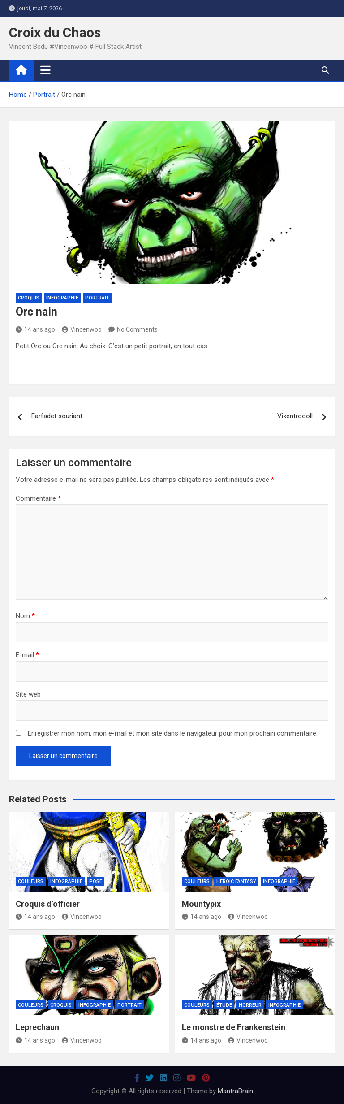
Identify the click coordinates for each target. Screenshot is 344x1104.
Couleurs (30, 881)
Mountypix (201, 904)
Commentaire (38, 498)
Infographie (62, 298)
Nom (25, 616)
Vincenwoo (82, 329)
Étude (224, 1005)
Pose (95, 881)
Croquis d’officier (48, 904)
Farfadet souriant (56, 416)
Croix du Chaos (55, 32)
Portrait (97, 298)
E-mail (27, 655)
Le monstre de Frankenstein (233, 1027)
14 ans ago (35, 329)
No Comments (137, 329)
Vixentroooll (295, 416)
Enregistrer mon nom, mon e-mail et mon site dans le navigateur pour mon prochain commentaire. (173, 733)
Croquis (28, 298)
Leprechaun (37, 1027)
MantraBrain (235, 1091)
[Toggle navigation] (45, 70)
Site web (28, 694)
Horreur (250, 1005)
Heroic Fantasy (236, 881)
